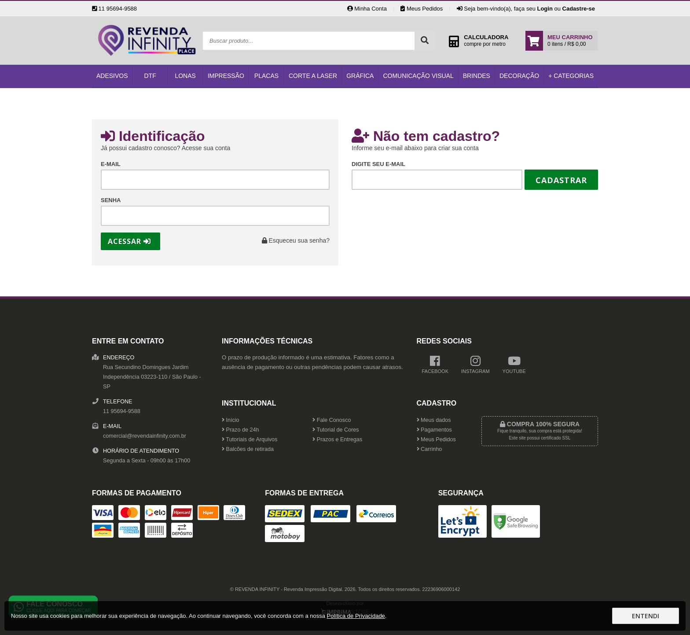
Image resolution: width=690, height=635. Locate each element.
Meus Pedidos (421, 8)
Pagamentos (434, 430)
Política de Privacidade (356, 616)
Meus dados (434, 420)
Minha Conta (367, 8)
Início (230, 420)
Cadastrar (561, 180)
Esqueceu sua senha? (296, 240)
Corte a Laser (313, 75)
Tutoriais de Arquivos (249, 439)
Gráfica (360, 75)
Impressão (226, 75)
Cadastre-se (578, 8)
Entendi (645, 616)
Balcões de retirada (248, 449)
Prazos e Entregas (337, 439)
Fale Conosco (331, 420)
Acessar (129, 241)
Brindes (476, 75)
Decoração (519, 75)
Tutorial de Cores (335, 430)
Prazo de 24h (240, 430)
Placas (266, 75)
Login (544, 8)
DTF (150, 75)
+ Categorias (571, 75)
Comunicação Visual (418, 75)
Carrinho (429, 449)
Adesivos (112, 75)
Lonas (185, 75)
